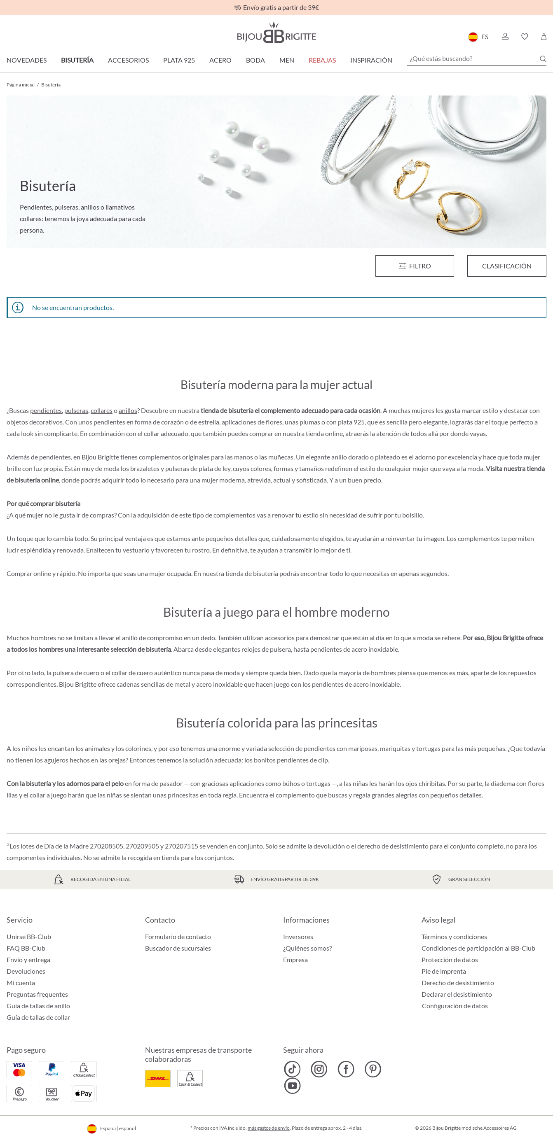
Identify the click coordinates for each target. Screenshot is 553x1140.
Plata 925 (179, 60)
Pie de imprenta (444, 971)
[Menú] (415, 266)
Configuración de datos (455, 1005)
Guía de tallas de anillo (38, 1005)
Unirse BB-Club (29, 936)
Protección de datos (450, 959)
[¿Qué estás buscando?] (476, 58)
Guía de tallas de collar (38, 1017)
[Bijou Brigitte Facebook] (346, 1069)
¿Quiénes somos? (307, 948)
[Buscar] (543, 59)
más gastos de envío (269, 1128)
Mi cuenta (21, 982)
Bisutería (77, 60)
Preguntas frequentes (37, 994)
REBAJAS (322, 60)
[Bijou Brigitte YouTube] (292, 1085)
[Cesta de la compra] (543, 37)
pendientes (46, 410)
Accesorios (128, 60)
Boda (255, 60)
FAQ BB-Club (26, 948)
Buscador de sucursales (178, 948)
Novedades (27, 60)
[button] (505, 37)
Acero (220, 60)
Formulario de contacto (178, 936)
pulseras (76, 410)
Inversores (298, 936)
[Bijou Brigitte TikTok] (292, 1069)
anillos (128, 410)
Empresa (295, 959)
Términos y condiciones (454, 936)
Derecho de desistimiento (458, 982)
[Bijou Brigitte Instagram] (319, 1069)
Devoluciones (26, 971)
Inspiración (371, 60)
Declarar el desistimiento (457, 994)
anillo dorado (350, 457)
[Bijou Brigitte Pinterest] (372, 1069)
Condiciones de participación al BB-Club (478, 948)
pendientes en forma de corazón (139, 422)
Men (286, 60)
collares (101, 410)
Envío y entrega (28, 959)
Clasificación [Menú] (507, 266)
